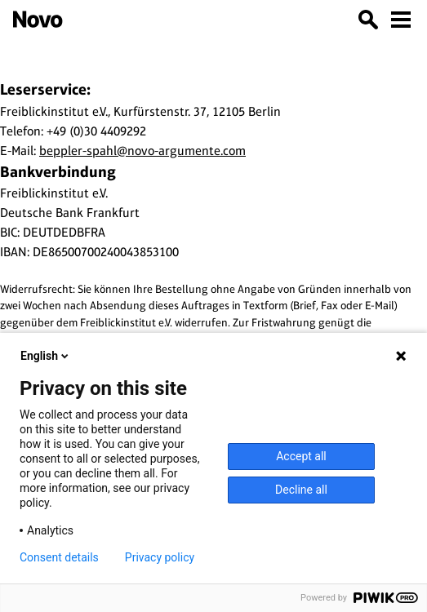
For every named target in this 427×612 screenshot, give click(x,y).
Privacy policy (159, 557)
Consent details (59, 557)
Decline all (301, 489)
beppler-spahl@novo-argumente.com (142, 150)
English (45, 355)
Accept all (301, 456)
